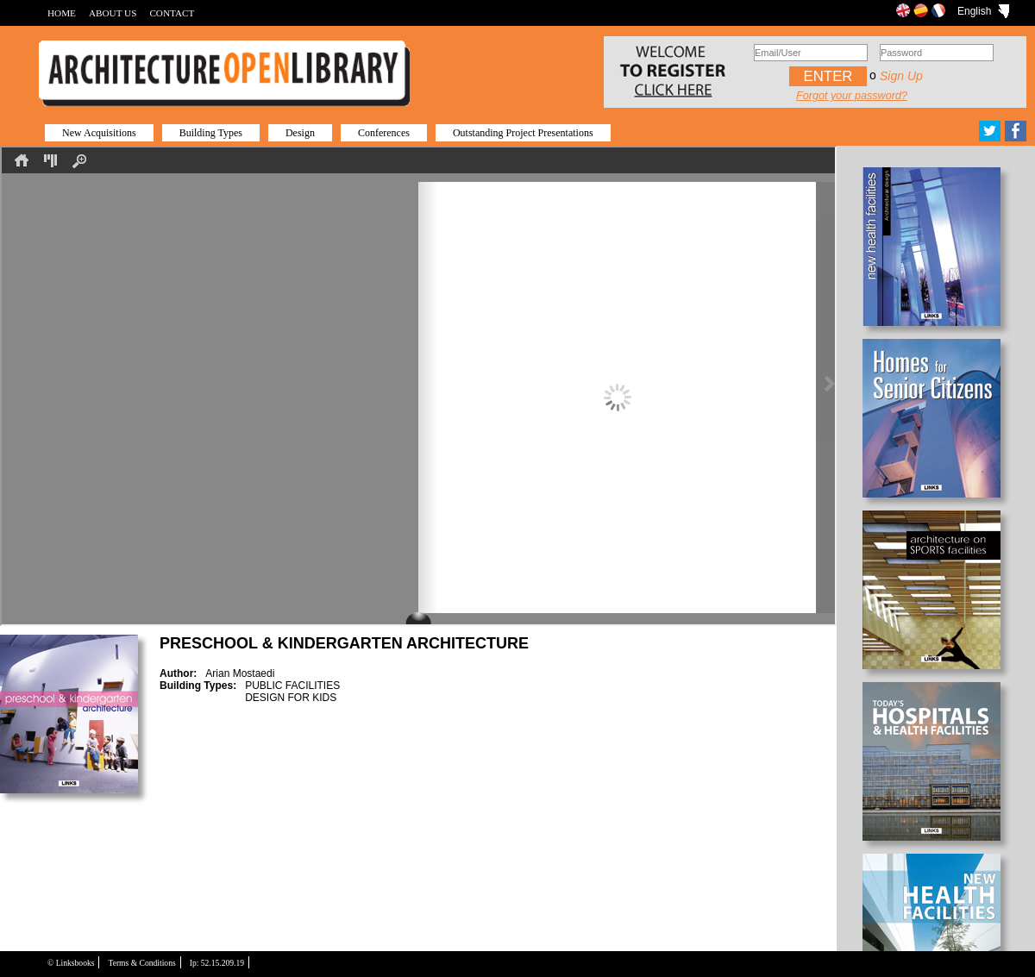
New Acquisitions (99, 133)
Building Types (210, 133)
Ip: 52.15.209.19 (217, 963)
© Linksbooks (70, 963)
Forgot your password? (851, 96)
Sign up (901, 76)
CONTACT (171, 13)
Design (300, 133)
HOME (61, 13)
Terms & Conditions (141, 963)
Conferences (384, 133)
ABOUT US (112, 13)
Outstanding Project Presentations (523, 133)
